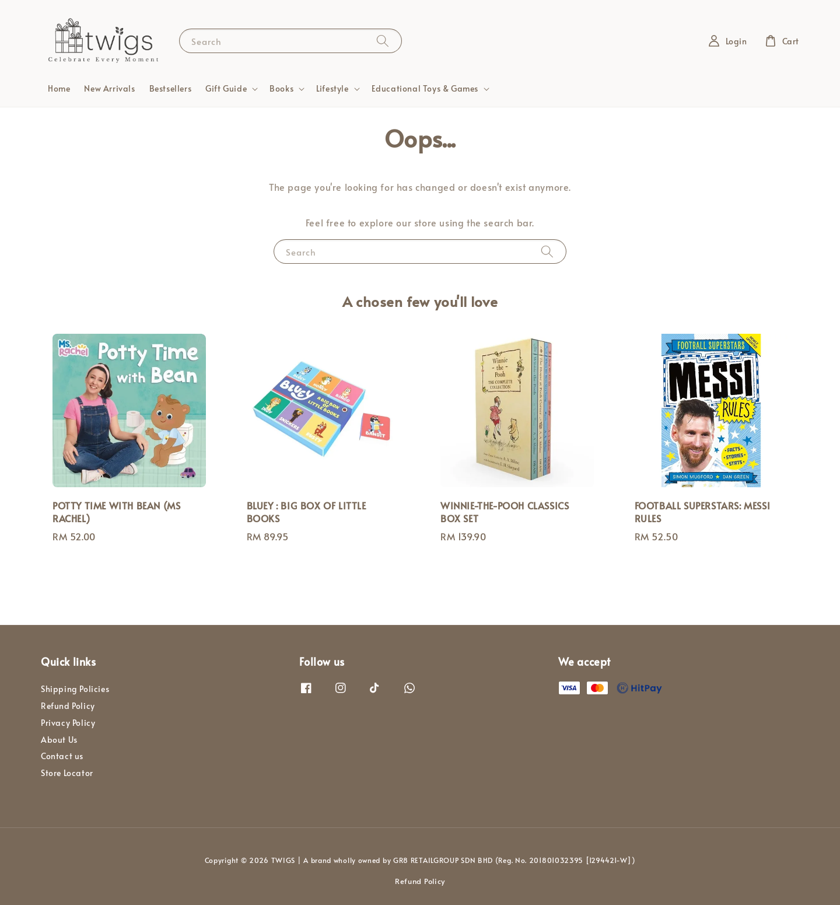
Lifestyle (332, 88)
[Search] (382, 40)
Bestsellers (170, 88)
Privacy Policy (68, 722)
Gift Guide (226, 88)
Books (281, 88)
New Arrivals (109, 88)
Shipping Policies (75, 689)
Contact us (62, 755)
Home (59, 88)
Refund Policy (68, 705)
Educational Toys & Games (425, 88)
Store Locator (67, 772)
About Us (59, 739)
